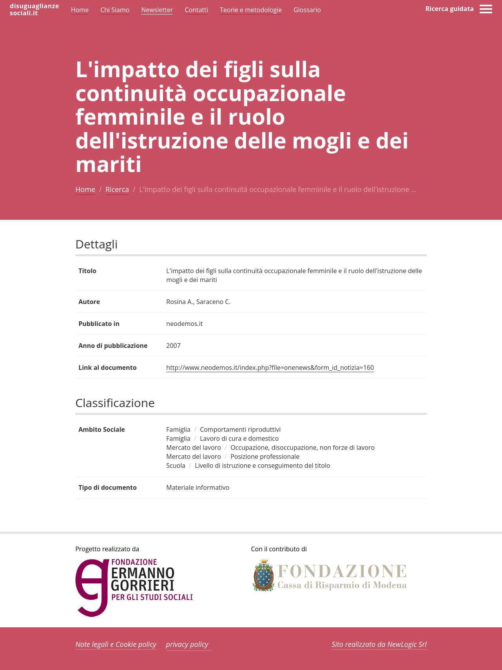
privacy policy (187, 644)
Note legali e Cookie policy (115, 644)
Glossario (307, 9)
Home (85, 189)
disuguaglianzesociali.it (34, 9)
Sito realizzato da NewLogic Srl (379, 644)
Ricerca (117, 189)
